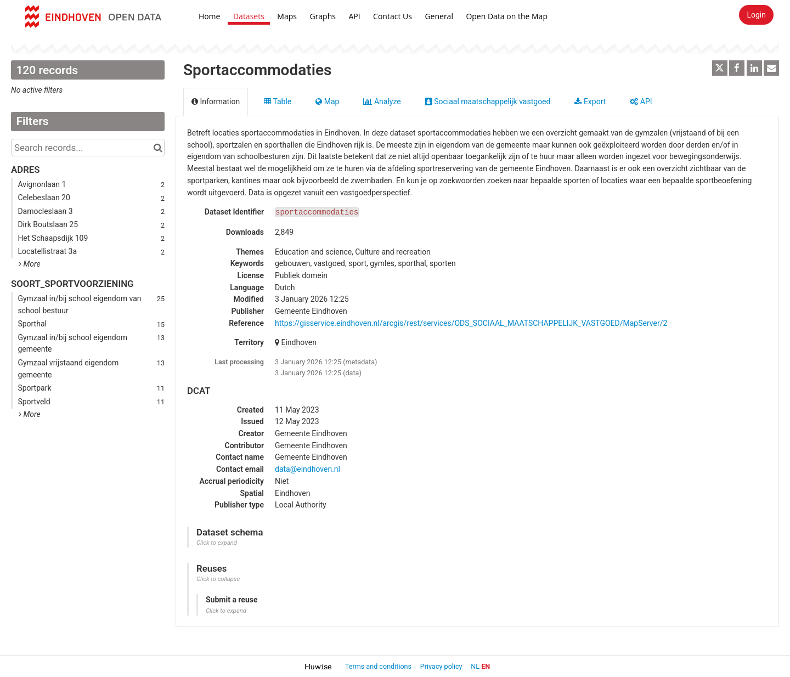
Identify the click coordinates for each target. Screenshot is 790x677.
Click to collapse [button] (218, 579)
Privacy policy (442, 666)
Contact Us (392, 16)
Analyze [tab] (381, 101)
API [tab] (641, 101)
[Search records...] (88, 147)
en (485, 666)
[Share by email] (771, 68)
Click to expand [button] (216, 542)
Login (756, 14)
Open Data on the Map (507, 16)
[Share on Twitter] (719, 68)
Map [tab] (327, 101)
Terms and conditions (379, 666)
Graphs (322, 16)
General (439, 16)
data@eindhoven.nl (307, 469)
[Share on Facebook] (736, 68)
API (354, 16)
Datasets (248, 16)
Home (210, 16)
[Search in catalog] (158, 147)
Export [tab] (590, 101)
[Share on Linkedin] (754, 68)
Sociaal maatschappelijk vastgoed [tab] (488, 101)
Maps (287, 16)
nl (475, 666)
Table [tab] (277, 101)
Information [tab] (215, 101)
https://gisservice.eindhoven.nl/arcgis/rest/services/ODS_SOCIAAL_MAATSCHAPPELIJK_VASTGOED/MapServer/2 (471, 323)
